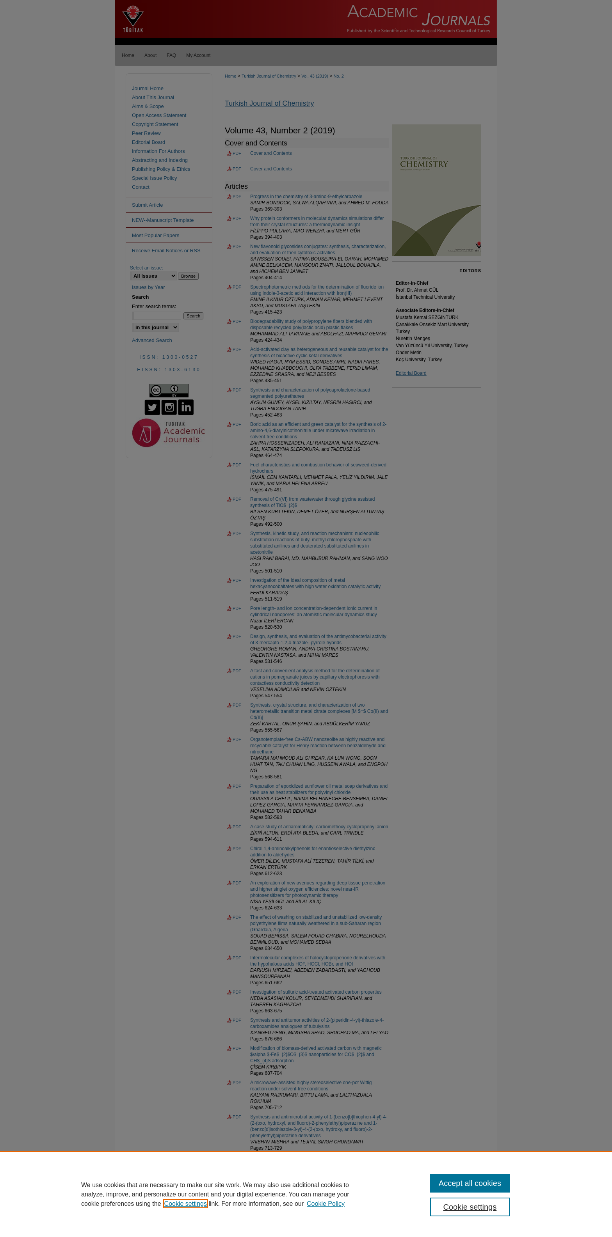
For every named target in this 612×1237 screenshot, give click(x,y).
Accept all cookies (470, 1183)
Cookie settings (185, 1203)
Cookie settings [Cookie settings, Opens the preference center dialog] (470, 1207)
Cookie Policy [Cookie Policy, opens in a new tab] (326, 1203)
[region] (306, 1194)
